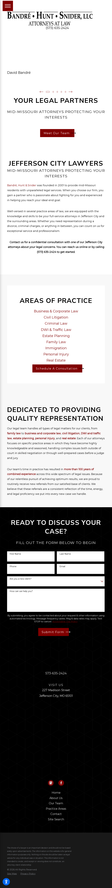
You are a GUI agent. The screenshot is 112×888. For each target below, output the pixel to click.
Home (56, 792)
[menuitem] (56, 792)
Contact (56, 814)
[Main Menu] (8, 6)
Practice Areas (56, 808)
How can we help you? (21, 591)
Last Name (65, 554)
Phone (13, 566)
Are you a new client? (21, 579)
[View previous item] (40, 91)
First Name (15, 554)
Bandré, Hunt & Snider (21, 185)
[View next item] (71, 91)
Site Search (56, 819)
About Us (56, 798)
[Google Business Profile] (51, 783)
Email (62, 566)
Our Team (56, 803)
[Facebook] (61, 783)
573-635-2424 (56, 673)
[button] (6, 881)
